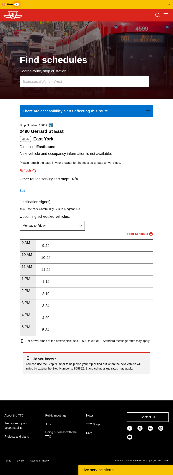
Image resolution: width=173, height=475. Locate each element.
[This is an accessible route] (51, 125)
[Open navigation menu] (165, 15)
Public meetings (55, 415)
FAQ (89, 433)
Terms (7, 460)
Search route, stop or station (43, 71)
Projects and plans (16, 436)
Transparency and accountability (16, 425)
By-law (20, 460)
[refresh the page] (28, 170)
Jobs (48, 424)
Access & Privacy (39, 460)
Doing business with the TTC (61, 434)
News (90, 415)
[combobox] (84, 81)
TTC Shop (93, 424)
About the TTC (14, 415)
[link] (86, 111)
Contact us (148, 417)
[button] (86, 4)
